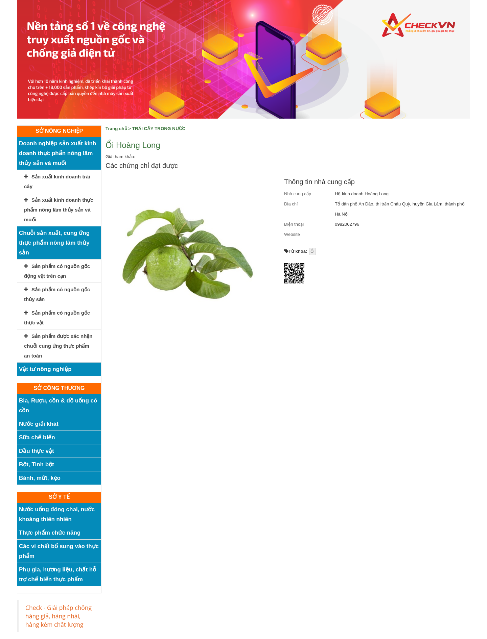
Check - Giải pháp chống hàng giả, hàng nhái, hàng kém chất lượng (58, 616)
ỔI (312, 251)
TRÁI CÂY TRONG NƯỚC (158, 128)
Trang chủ (116, 128)
